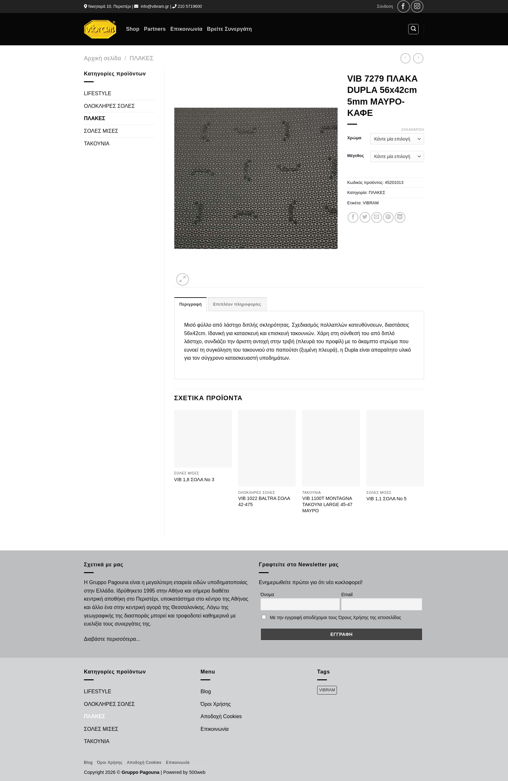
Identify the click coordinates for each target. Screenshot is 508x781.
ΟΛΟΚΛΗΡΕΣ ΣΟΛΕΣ (109, 106)
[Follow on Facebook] (403, 6)
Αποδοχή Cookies (221, 716)
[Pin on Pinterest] (388, 217)
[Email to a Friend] (376, 217)
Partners (155, 29)
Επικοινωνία (186, 29)
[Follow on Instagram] (417, 6)
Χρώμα (354, 138)
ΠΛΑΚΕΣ (142, 58)
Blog (206, 691)
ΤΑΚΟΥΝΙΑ (97, 143)
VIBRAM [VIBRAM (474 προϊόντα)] (327, 689)
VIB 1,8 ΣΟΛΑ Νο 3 (194, 479)
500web (197, 772)
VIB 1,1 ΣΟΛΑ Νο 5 (386, 498)
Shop (132, 29)
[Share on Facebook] (353, 217)
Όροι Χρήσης (216, 704)
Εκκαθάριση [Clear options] (412, 129)
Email (346, 594)
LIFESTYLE (97, 93)
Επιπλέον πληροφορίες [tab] (237, 304)
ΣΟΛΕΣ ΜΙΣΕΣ (101, 131)
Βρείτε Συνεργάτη (229, 29)
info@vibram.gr (155, 6)
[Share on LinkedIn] (400, 217)
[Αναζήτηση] (413, 29)
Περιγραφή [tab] (190, 304)
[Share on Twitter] (365, 217)
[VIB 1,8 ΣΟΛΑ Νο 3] (203, 439)
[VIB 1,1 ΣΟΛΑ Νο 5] (395, 448)
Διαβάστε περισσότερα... (112, 639)
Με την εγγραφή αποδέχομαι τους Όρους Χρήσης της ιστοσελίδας (335, 617)
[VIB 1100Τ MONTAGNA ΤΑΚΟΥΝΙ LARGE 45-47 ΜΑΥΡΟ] (331, 448)
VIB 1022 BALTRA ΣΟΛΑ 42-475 (264, 501)
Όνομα (267, 594)
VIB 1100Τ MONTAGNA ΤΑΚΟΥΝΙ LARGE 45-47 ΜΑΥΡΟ (327, 504)
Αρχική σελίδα (102, 58)
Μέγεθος (355, 155)
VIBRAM (371, 202)
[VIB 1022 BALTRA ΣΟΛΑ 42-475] (267, 448)
